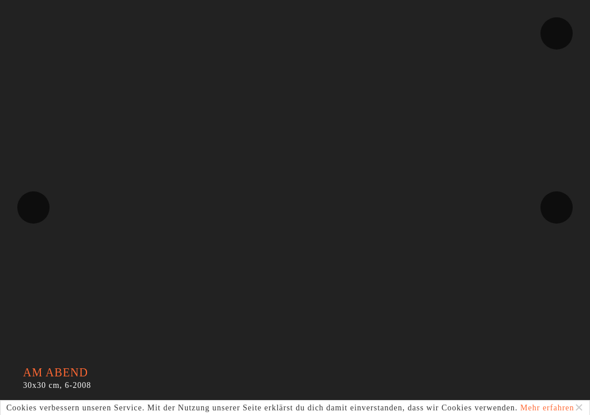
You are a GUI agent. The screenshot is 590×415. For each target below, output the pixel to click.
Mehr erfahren (547, 407)
